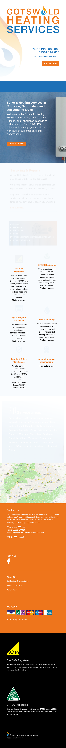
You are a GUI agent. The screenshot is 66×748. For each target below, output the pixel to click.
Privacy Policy (12, 590)
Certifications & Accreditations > (19, 581)
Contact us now (16, 144)
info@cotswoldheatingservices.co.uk (45, 56)
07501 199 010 (19, 530)
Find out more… (19, 300)
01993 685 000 (18, 527)
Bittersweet (19, 738)
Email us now (50, 63)
